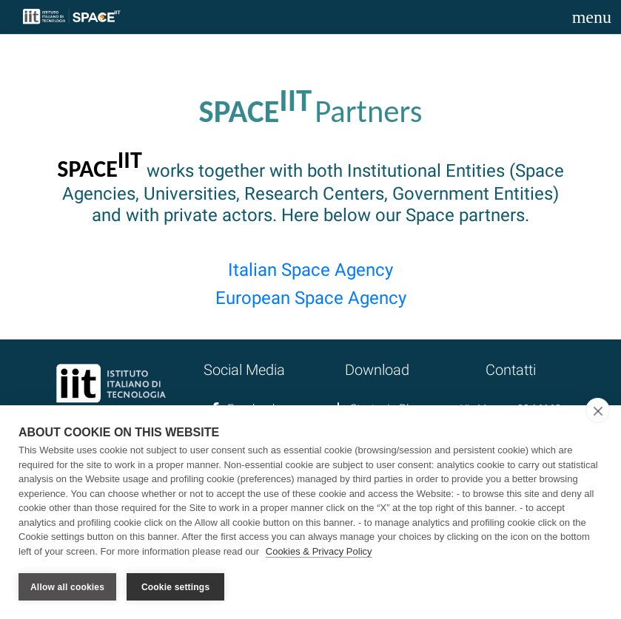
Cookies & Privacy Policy (319, 551)
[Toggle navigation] (592, 17)
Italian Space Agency (310, 270)
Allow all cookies (67, 587)
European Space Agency (310, 298)
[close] (597, 410)
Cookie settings (175, 587)
